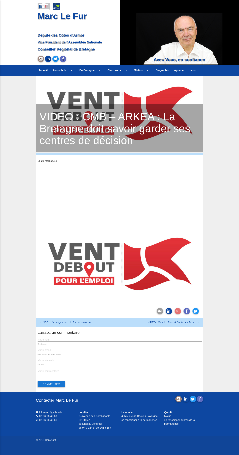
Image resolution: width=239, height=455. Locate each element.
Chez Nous (118, 70)
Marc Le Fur (62, 16)
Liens (192, 70)
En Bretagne (90, 70)
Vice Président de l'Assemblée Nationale (70, 42)
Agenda (179, 70)
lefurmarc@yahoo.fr (49, 412)
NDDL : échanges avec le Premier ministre (67, 322)
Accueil (43, 70)
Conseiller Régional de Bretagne (66, 49)
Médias (142, 70)
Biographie (162, 70)
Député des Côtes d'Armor (61, 35)
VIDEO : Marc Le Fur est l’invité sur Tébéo (172, 322)
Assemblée (63, 70)
